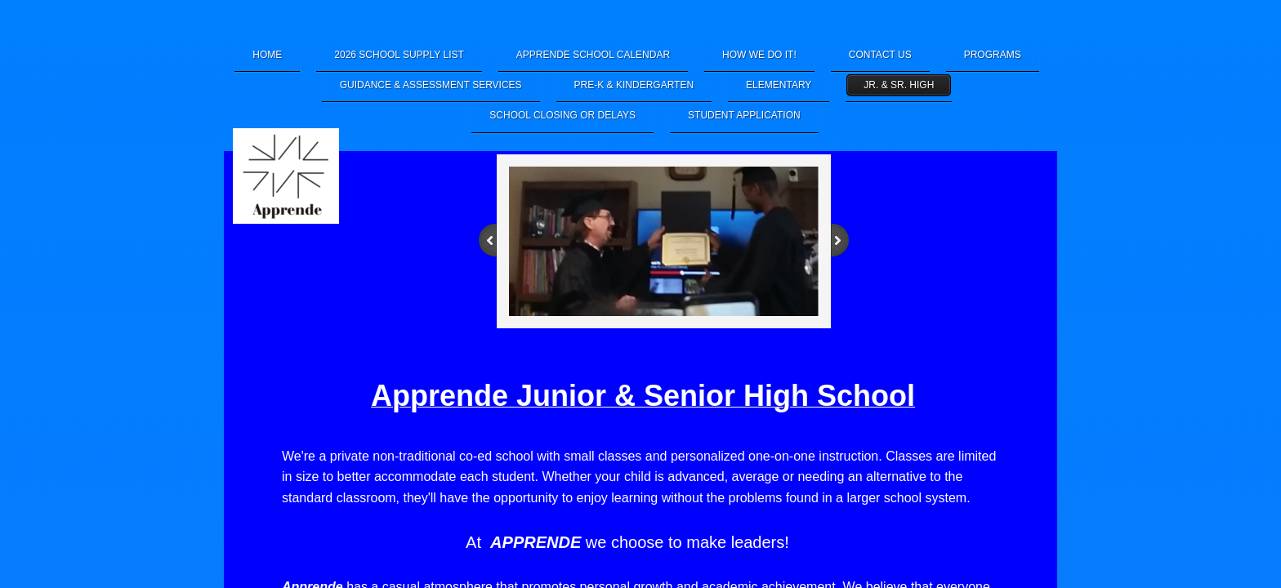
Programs (992, 54)
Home (267, 54)
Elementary (778, 85)
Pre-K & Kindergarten (634, 85)
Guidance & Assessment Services (431, 85)
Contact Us (880, 54)
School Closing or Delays (562, 115)
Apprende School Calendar (593, 54)
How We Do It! (759, 54)
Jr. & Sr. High (899, 85)
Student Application (744, 115)
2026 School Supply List (399, 54)
